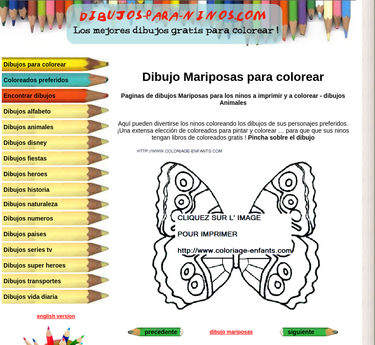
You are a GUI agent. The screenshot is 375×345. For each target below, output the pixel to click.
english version (56, 316)
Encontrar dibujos (29, 95)
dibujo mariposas (230, 332)
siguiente (301, 331)
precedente (161, 331)
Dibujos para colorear (34, 64)
